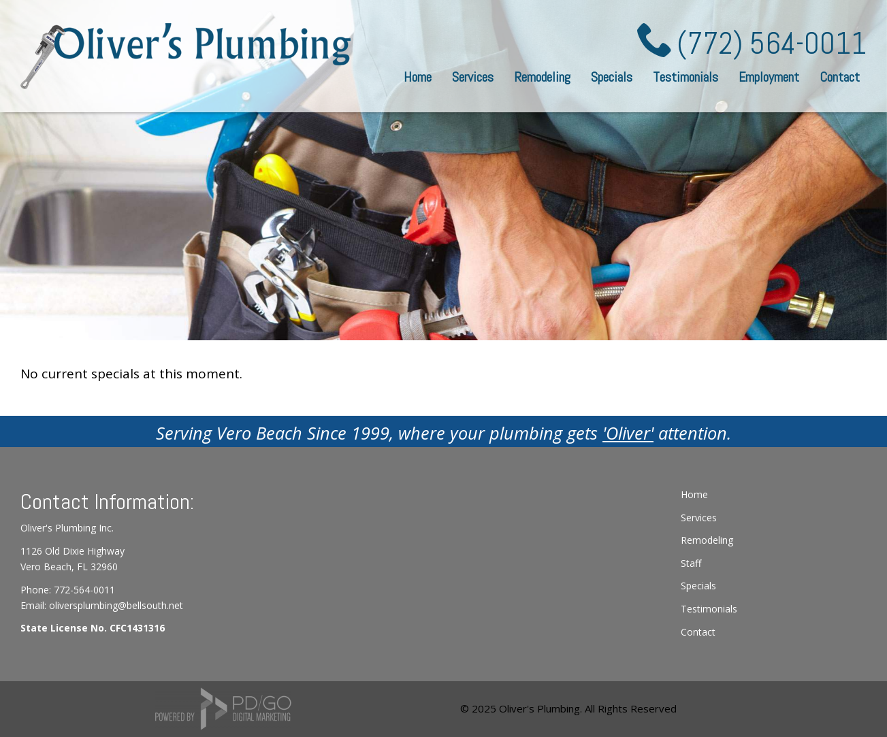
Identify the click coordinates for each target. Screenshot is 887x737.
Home (418, 77)
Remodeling (542, 77)
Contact (840, 77)
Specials (611, 77)
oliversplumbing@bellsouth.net (116, 605)
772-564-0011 (84, 589)
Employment (769, 77)
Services (699, 517)
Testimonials (685, 77)
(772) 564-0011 (772, 43)
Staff (691, 563)
